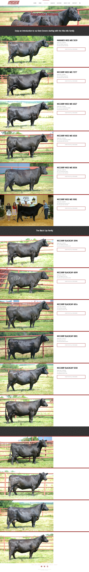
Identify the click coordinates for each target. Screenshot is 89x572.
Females (39, 564)
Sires (36, 564)
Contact (55, 564)
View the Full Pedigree (71, 49)
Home (33, 564)
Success (47, 564)
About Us (51, 564)
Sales (43, 564)
